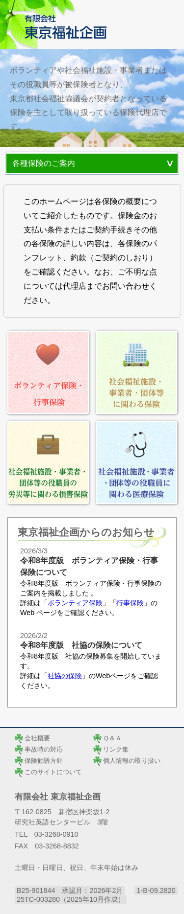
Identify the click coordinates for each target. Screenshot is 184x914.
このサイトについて (53, 772)
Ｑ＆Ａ (112, 738)
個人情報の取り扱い (131, 760)
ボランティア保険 (75, 603)
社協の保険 (65, 676)
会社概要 (37, 738)
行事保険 (130, 603)
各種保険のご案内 (43, 163)
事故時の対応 (44, 749)
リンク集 (116, 749)
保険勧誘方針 (44, 760)
